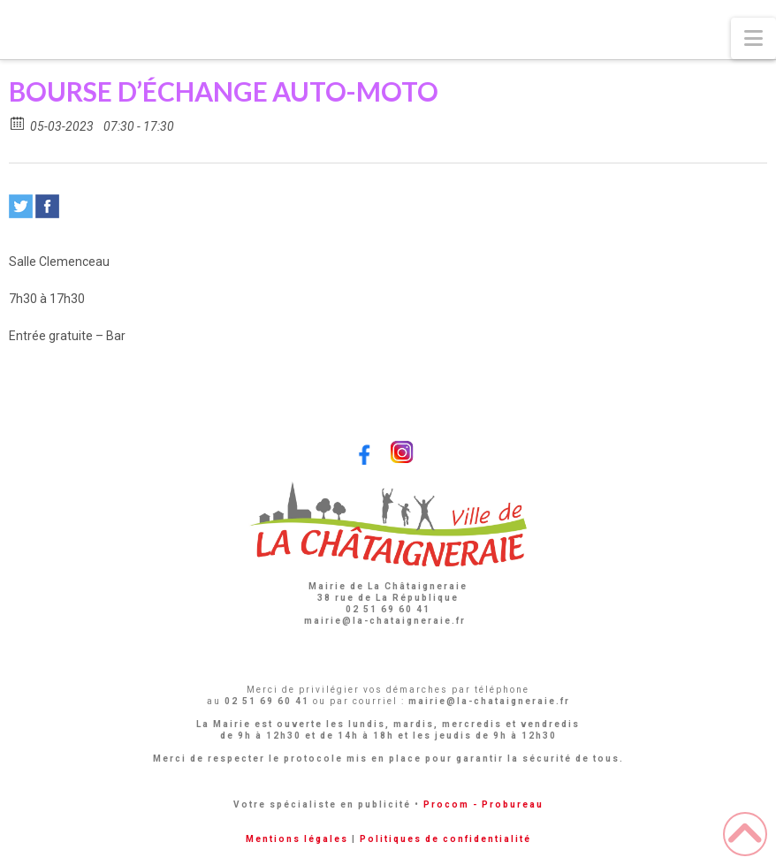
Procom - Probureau (483, 804)
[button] (753, 38)
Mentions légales (297, 839)
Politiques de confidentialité (445, 839)
